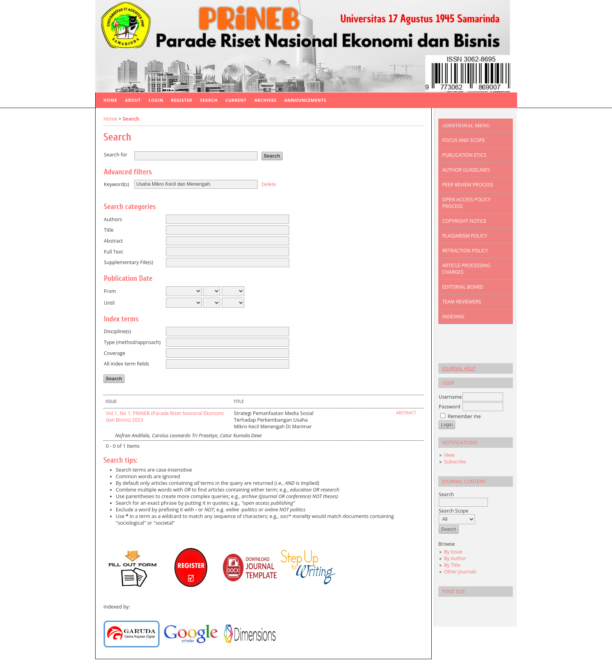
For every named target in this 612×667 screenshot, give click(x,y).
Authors (113, 219)
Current (235, 100)
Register (181, 100)
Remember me (464, 416)
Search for (115, 154)
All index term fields (126, 363)
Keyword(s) (116, 184)
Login (156, 100)
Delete (269, 184)
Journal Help (458, 368)
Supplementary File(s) (128, 262)
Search (209, 100)
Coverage (114, 353)
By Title (452, 565)
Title (109, 230)
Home (110, 100)
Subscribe (455, 461)
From (110, 291)
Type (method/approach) (132, 342)
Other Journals (460, 571)
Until (109, 303)
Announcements (305, 100)
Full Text (113, 251)
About (133, 100)
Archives (265, 100)
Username (450, 397)
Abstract (113, 241)
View (449, 455)
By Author (455, 558)
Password (449, 406)
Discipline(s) (117, 331)
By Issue (453, 551)
